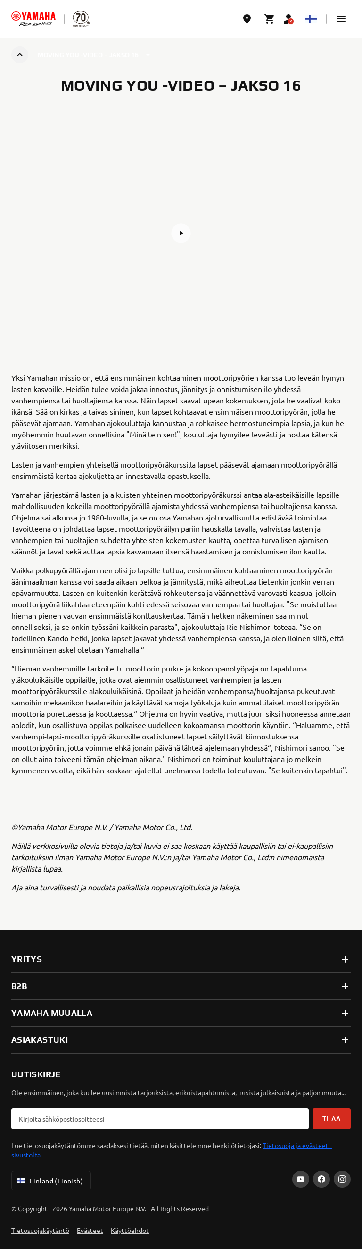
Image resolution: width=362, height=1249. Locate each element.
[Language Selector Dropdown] (311, 18)
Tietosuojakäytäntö (40, 1230)
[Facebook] (321, 1179)
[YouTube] (300, 1179)
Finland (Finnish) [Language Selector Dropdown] (49, 1180)
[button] (341, 18)
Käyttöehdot (130, 1230)
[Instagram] (342, 1179)
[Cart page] (269, 19)
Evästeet (90, 1230)
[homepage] (33, 18)
